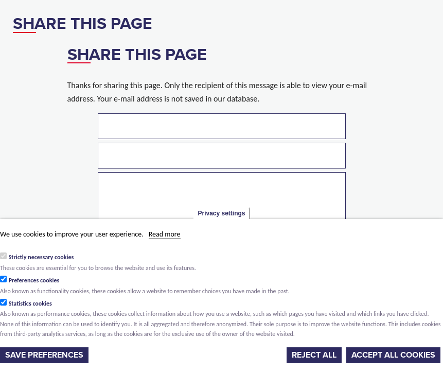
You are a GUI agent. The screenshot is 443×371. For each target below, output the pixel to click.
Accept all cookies (393, 355)
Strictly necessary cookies (41, 257)
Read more (165, 234)
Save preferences (44, 355)
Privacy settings (221, 213)
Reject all (314, 355)
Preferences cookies (34, 280)
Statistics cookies (30, 303)
